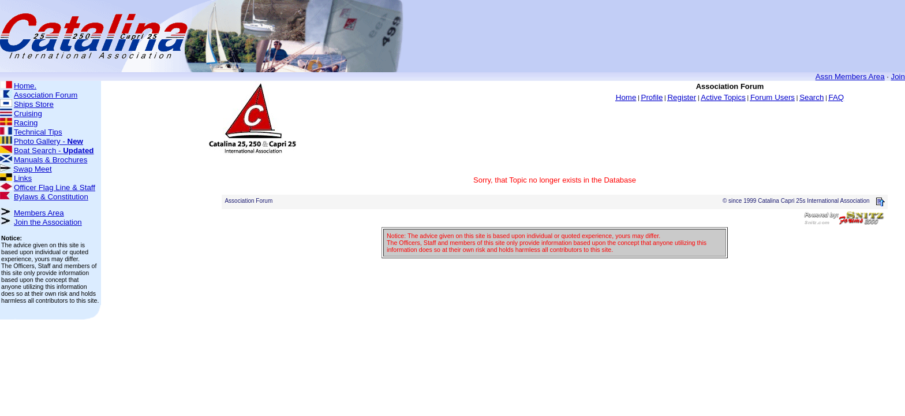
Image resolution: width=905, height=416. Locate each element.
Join (898, 76)
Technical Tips (38, 132)
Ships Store (34, 104)
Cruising (28, 113)
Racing (26, 122)
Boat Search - (54, 150)
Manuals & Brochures (50, 159)
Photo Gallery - (48, 141)
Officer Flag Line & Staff (54, 187)
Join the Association (48, 222)
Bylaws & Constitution (51, 196)
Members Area (39, 213)
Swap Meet (32, 169)
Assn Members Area (850, 76)
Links (23, 178)
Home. (25, 85)
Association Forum (45, 95)
